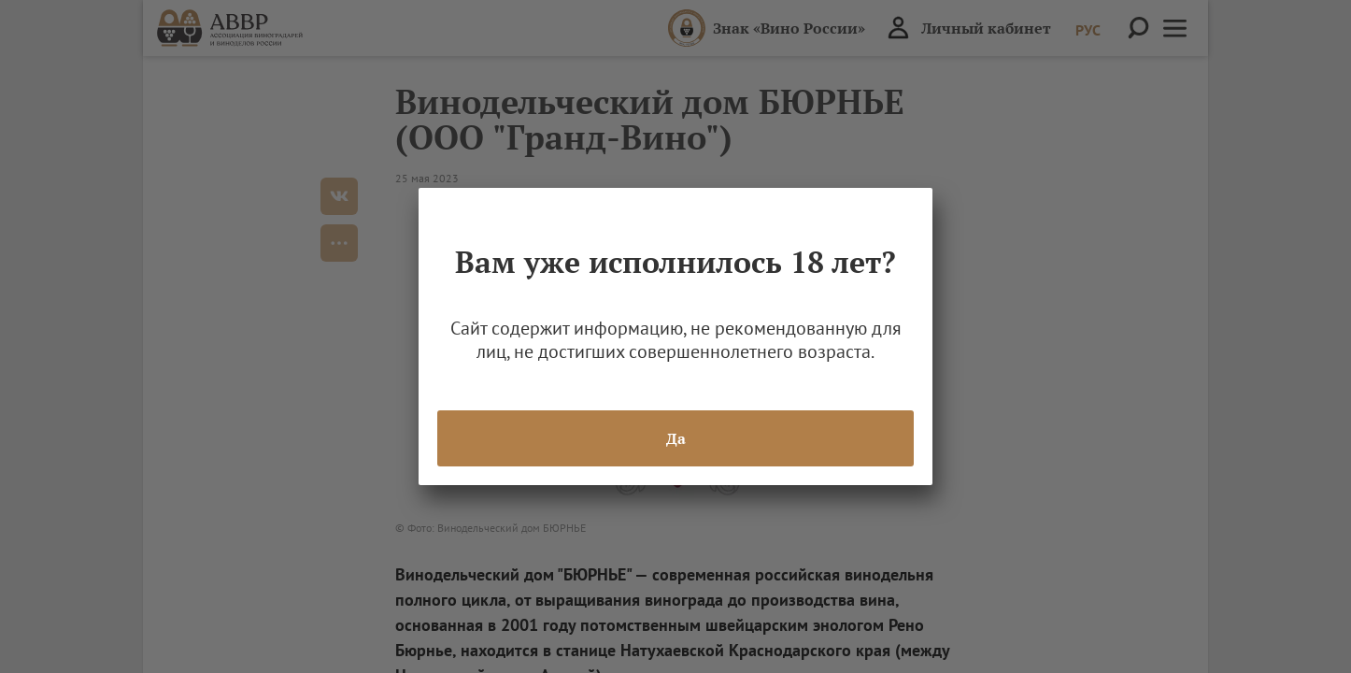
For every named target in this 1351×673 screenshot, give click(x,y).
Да (676, 438)
